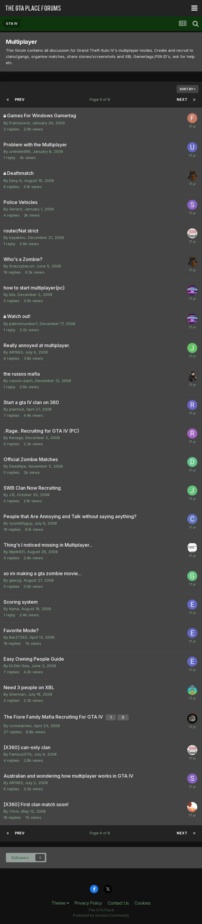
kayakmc (17, 237)
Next (182, 99)
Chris (14, 811)
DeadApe (17, 466)
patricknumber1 (23, 323)
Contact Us (118, 902)
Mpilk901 (17, 551)
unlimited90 (19, 151)
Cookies (142, 902)
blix (12, 294)
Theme (60, 902)
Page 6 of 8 (101, 99)
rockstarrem (20, 725)
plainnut (16, 409)
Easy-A (15, 180)
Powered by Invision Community (101, 915)
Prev (19, 99)
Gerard (15, 209)
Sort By (188, 89)
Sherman (17, 694)
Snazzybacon (21, 266)
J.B (11, 494)
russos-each (21, 380)
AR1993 (16, 352)
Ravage (16, 437)
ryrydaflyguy (20, 523)
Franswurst (19, 122)
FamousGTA (20, 754)
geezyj (15, 580)
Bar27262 (18, 637)
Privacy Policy (88, 902)
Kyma (14, 608)
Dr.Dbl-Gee (19, 665)
